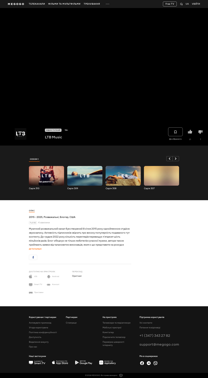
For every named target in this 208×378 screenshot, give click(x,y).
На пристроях (110, 317)
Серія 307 (149, 188)
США (72, 217)
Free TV (170, 4)
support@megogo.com (159, 344)
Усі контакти (145, 322)
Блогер (64, 217)
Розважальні (51, 217)
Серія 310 (34, 188)
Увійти (196, 4)
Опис (32, 210)
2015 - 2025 (35, 217)
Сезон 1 (34, 159)
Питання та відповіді (149, 327)
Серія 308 (111, 188)
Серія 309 (72, 188)
